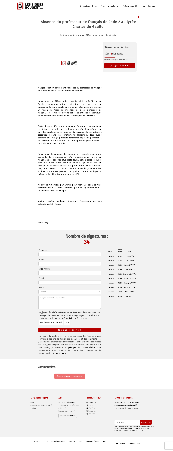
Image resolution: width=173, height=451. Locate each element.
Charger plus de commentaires (70, 376)
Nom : (41, 259)
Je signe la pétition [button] (120, 65)
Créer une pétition (131, 6)
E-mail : (41, 278)
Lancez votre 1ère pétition (69, 411)
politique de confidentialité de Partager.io (68, 318)
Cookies (72, 441)
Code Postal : (44, 269)
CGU (80, 441)
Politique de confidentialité (54, 441)
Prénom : (42, 250)
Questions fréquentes (67, 402)
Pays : (40, 287)
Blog (103, 6)
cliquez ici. (140, 430)
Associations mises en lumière (42, 405)
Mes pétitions (149, 6)
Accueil (37, 441)
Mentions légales (92, 441)
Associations (113, 6)
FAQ (104, 441)
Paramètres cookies (67, 416)
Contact (33, 408)
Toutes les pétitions (88, 6)
